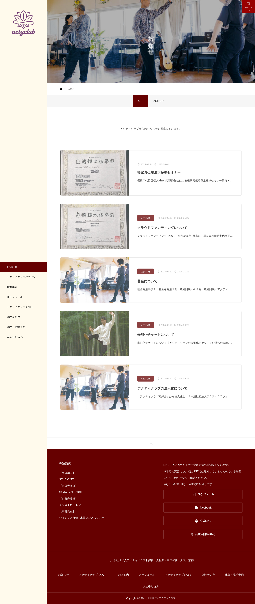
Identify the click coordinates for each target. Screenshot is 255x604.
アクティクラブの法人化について (162, 392)
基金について (147, 285)
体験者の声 (13, 317)
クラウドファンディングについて (162, 231)
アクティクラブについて (21, 277)
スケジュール (15, 297)
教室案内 (12, 287)
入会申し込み (15, 337)
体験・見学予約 (16, 327)
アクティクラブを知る (20, 307)
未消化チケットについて (155, 339)
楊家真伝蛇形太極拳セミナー (159, 176)
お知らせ (12, 267)
